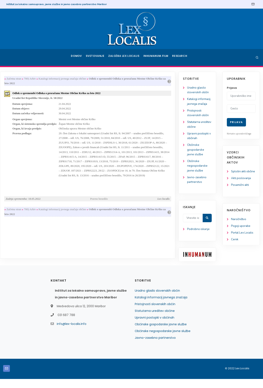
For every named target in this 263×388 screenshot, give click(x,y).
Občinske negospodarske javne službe (22, 174)
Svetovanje (96, 57)
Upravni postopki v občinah (154, 326)
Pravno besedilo (143, 208)
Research (180, 57)
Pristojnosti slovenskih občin (155, 313)
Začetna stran (59, 78)
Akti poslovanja (241, 183)
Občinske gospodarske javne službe (20, 157)
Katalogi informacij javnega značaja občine (108, 78)
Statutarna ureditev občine (155, 320)
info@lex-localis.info (71, 333)
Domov (77, 57)
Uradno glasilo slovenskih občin (157, 300)
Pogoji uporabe (241, 232)
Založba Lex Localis (125, 57)
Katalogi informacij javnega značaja (24, 104)
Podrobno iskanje (23, 238)
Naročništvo (239, 225)
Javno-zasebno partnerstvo (155, 347)
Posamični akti (240, 191)
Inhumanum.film (156, 57)
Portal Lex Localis (243, 239)
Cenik (234, 246)
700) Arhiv (75, 78)
